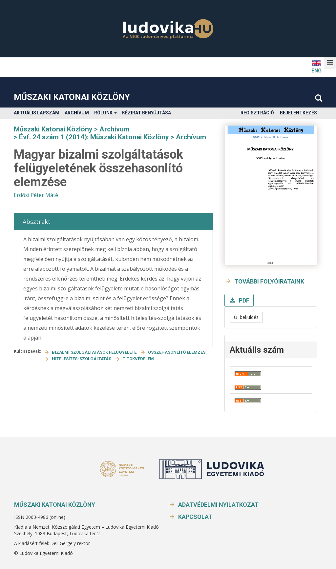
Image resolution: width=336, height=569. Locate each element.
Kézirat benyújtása (146, 112)
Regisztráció (257, 112)
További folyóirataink (269, 281)
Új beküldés (246, 317)
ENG (316, 66)
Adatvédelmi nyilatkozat (218, 504)
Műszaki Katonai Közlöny (72, 97)
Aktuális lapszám (36, 112)
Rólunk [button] (105, 112)
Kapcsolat (195, 516)
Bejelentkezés (298, 112)
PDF (243, 300)
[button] (330, 62)
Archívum (77, 112)
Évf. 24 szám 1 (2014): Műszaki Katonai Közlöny (94, 137)
